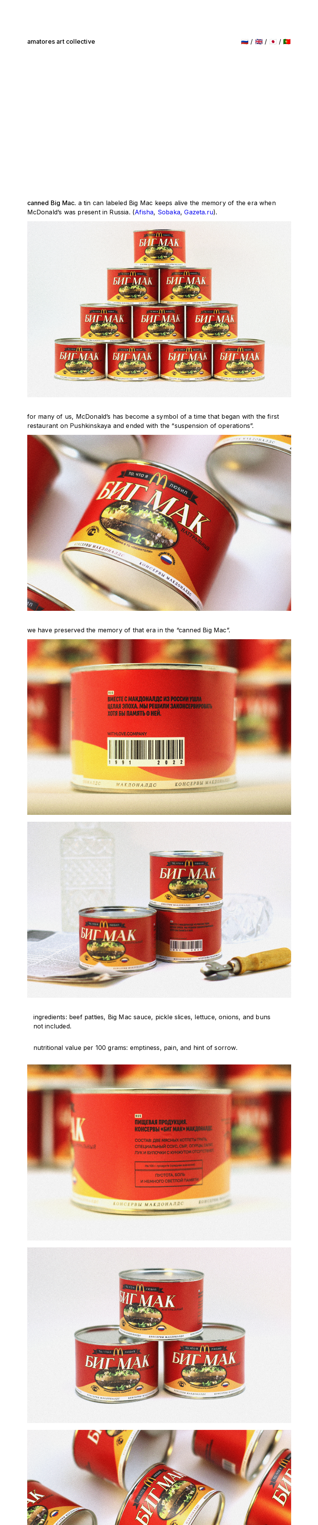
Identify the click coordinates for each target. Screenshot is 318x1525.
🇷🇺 (245, 41)
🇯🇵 (273, 41)
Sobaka (169, 212)
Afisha (144, 212)
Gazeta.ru (198, 212)
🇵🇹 (287, 41)
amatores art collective (61, 41)
